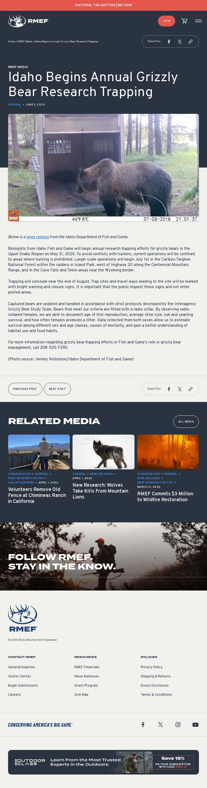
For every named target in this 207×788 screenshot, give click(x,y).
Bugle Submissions (23, 686)
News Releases (86, 676)
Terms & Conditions (156, 695)
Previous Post (25, 389)
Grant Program (86, 686)
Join (166, 21)
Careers (14, 695)
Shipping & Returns (156, 676)
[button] (169, 41)
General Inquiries (21, 667)
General (15, 105)
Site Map (81, 695)
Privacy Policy (152, 667)
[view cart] (184, 21)
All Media (186, 422)
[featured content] (103, 762)
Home (11, 41)
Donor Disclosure (155, 686)
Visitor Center (19, 676)
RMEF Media (25, 41)
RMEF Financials (86, 667)
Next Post (57, 389)
